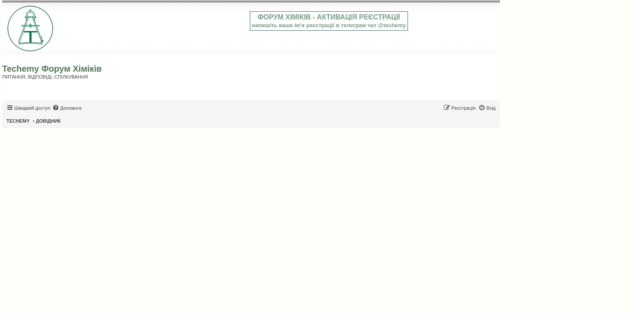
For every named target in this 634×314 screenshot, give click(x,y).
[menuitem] (66, 108)
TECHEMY (18, 121)
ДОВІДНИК (48, 121)
